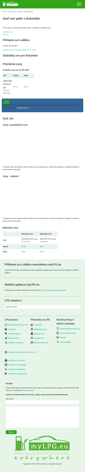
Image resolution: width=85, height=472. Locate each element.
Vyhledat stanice (12, 334)
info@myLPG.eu (22, 108)
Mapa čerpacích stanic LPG (16, 325)
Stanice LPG (12, 11)
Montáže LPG (37, 334)
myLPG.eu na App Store (15, 369)
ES (28, 352)
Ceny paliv (10, 329)
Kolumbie (20, 11)
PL (16, 352)
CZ (35, 352)
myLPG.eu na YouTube (15, 360)
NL (19, 352)
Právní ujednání (63, 342)
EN (10, 352)
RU (31, 352)
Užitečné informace (39, 343)
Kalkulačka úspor (39, 329)
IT (25, 352)
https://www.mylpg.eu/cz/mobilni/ (53, 290)
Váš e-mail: (10, 399)
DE (13, 352)
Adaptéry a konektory (14, 343)
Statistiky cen (7, 32)
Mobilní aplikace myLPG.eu (68, 329)
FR (22, 352)
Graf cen (6, 35)
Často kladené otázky (66, 333)
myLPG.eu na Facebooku (15, 365)
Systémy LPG (37, 338)
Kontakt (61, 338)
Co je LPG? (36, 325)
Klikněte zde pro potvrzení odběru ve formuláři (19, 50)
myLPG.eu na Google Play (16, 374)
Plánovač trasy (12, 338)
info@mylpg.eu (28, 390)
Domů (5, 11)
